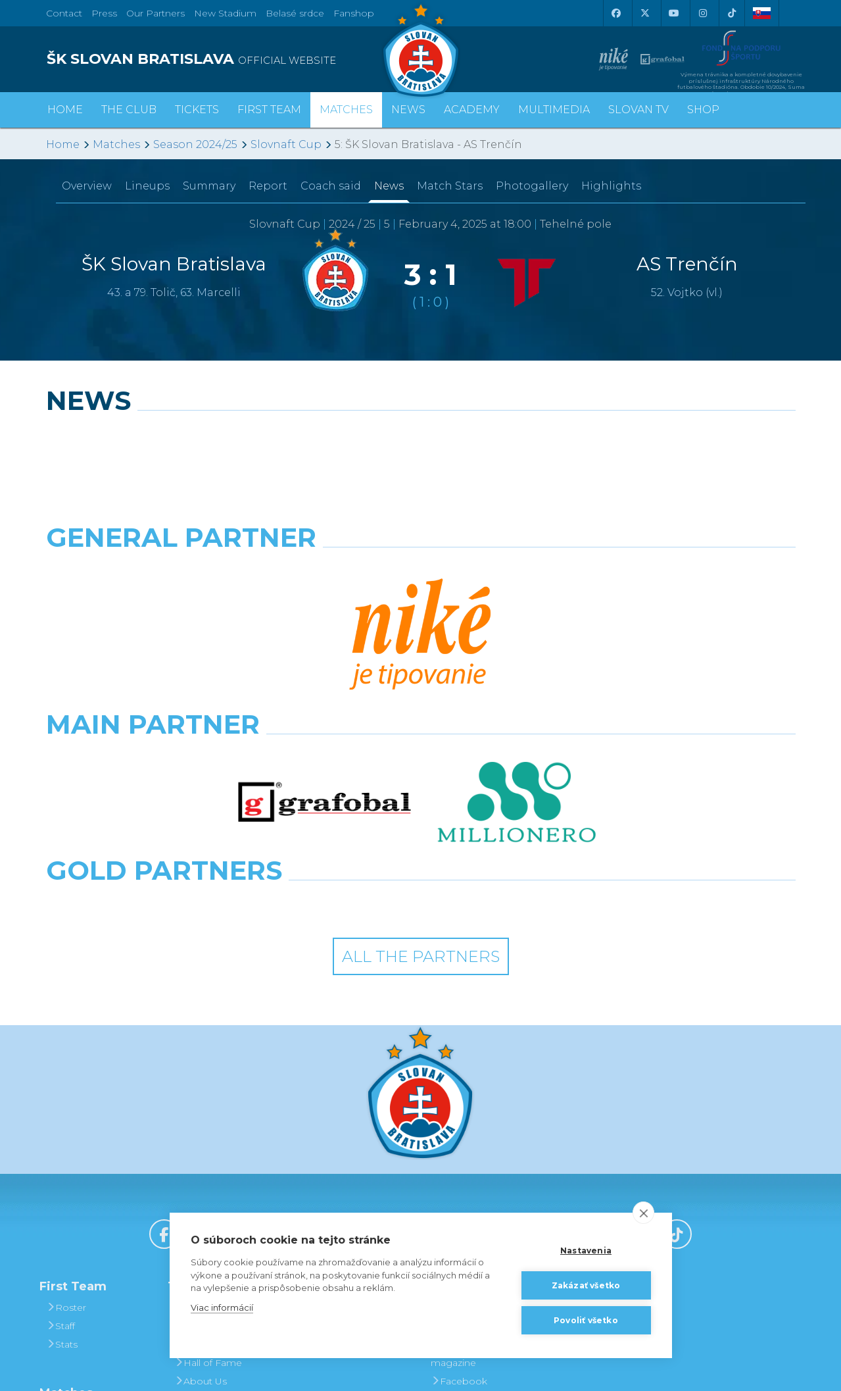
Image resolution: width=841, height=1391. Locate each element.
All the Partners (421, 739)
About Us (200, 1163)
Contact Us (204, 1182)
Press (104, 13)
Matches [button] (346, 109)
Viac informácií (222, 1307)
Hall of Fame (208, 1145)
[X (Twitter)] (645, 13)
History (195, 1090)
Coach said (330, 186)
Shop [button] (703, 109)
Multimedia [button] (554, 109)
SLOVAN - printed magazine (476, 1136)
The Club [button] (128, 109)
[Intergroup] (324, 686)
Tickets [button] (197, 109)
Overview (87, 186)
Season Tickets (340, 1108)
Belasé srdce (295, 13)
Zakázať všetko (586, 1285)
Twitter (450, 1200)
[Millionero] (517, 629)
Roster (66, 1090)
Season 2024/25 (195, 144)
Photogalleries (469, 1108)
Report (268, 186)
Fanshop (353, 13)
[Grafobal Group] (517, 686)
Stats (62, 1126)
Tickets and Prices (347, 1090)
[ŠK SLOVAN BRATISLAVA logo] (228, 59)
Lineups (147, 186)
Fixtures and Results (96, 1196)
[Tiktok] (732, 13)
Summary (209, 186)
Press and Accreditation (204, 1209)
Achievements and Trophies (221, 1117)
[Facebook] (616, 13)
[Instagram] (703, 13)
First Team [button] (269, 109)
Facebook (459, 1163)
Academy (472, 109)
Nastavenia (586, 1250)
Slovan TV (638, 109)
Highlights (611, 186)
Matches (116, 144)
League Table (82, 1215)
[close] (643, 1212)
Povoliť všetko (586, 1320)
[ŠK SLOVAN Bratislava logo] (420, 49)
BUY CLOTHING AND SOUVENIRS (613, 1099)
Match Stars (450, 186)
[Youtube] (674, 13)
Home (63, 144)
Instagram (459, 1182)
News (408, 109)
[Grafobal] (324, 629)
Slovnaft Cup (286, 144)
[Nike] (420, 571)
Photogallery (532, 186)
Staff (60, 1108)
